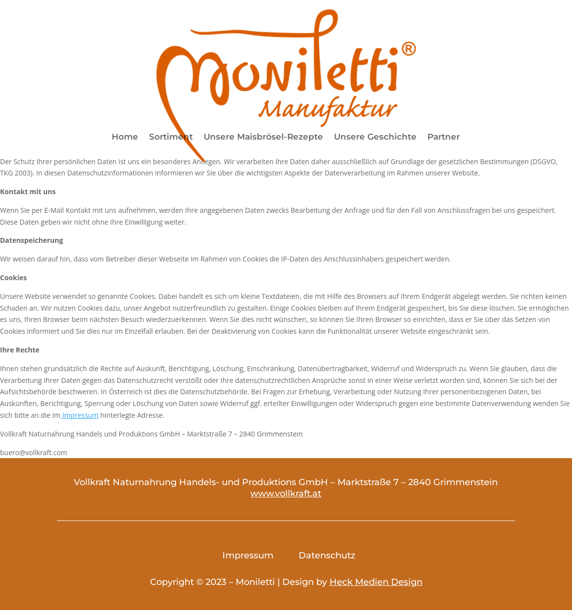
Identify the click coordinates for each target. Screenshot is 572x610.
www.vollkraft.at (285, 493)
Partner (443, 137)
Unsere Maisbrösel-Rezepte (263, 137)
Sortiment (171, 137)
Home (125, 137)
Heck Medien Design (376, 582)
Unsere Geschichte (375, 137)
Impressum (79, 415)
